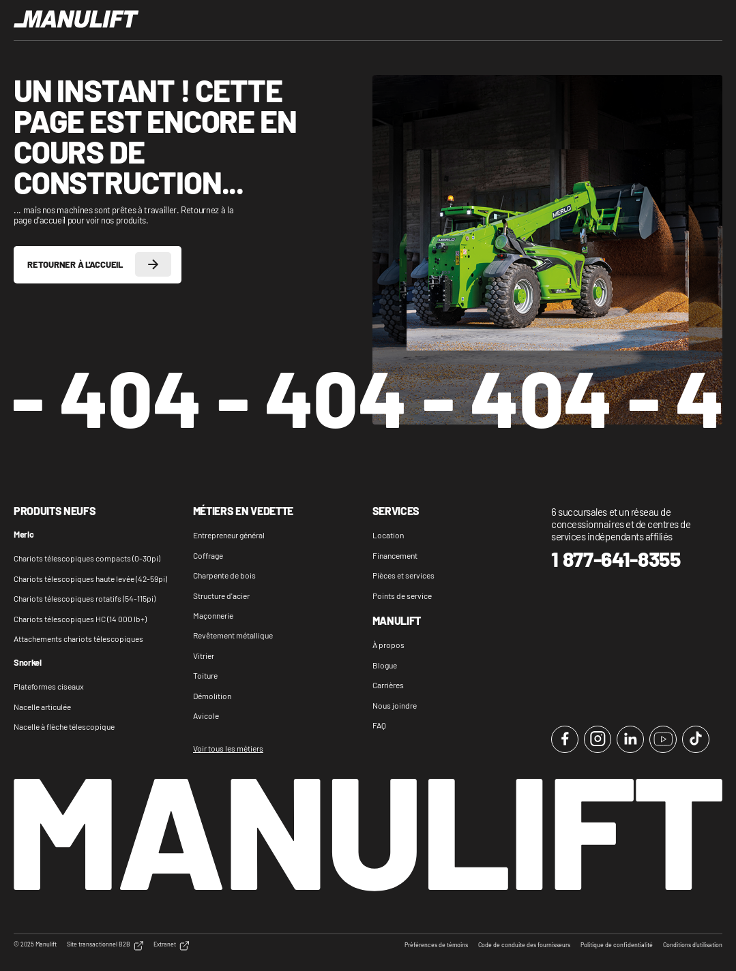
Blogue (384, 665)
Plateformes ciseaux (49, 686)
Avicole (206, 715)
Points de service (402, 595)
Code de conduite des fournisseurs (524, 945)
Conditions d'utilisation (692, 945)
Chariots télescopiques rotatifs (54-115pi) (85, 598)
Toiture (205, 675)
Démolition (212, 695)
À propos (388, 644)
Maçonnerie (213, 615)
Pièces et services (403, 575)
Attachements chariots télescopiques (78, 638)
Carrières (388, 685)
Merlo (23, 535)
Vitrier (203, 655)
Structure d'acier (221, 595)
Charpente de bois (224, 575)
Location (388, 535)
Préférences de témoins (436, 945)
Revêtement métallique (233, 635)
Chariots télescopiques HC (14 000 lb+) (80, 618)
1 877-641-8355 (616, 559)
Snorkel (28, 663)
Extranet (171, 946)
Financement (394, 555)
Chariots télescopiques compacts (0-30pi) (87, 558)
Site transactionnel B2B (105, 946)
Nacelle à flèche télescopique (64, 726)
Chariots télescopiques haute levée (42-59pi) (90, 578)
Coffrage (208, 555)
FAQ (379, 725)
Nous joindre (394, 705)
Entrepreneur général (229, 535)
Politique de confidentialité (616, 945)
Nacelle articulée (42, 706)
